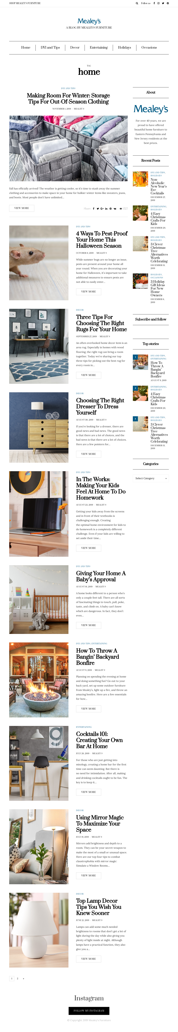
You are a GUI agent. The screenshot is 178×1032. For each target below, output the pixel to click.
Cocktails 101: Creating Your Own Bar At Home (99, 750)
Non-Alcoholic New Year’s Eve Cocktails (159, 186)
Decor (74, 48)
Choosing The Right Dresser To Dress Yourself (100, 416)
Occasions (149, 48)
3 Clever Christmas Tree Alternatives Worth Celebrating (159, 253)
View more (21, 208)
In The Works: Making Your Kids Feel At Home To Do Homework (101, 498)
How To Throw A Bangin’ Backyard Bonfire (97, 667)
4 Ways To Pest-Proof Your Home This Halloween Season (101, 250)
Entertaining (99, 48)
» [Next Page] (23, 978)
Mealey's (79, 109)
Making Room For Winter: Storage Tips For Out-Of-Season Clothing (68, 98)
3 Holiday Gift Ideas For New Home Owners (158, 288)
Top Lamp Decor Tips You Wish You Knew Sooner (98, 917)
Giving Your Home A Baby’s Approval (101, 586)
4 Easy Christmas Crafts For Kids (158, 219)
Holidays (124, 48)
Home (25, 48)
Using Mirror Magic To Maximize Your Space (99, 834)
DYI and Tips (50, 48)
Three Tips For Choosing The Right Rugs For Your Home (101, 333)
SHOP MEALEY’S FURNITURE (25, 3)
